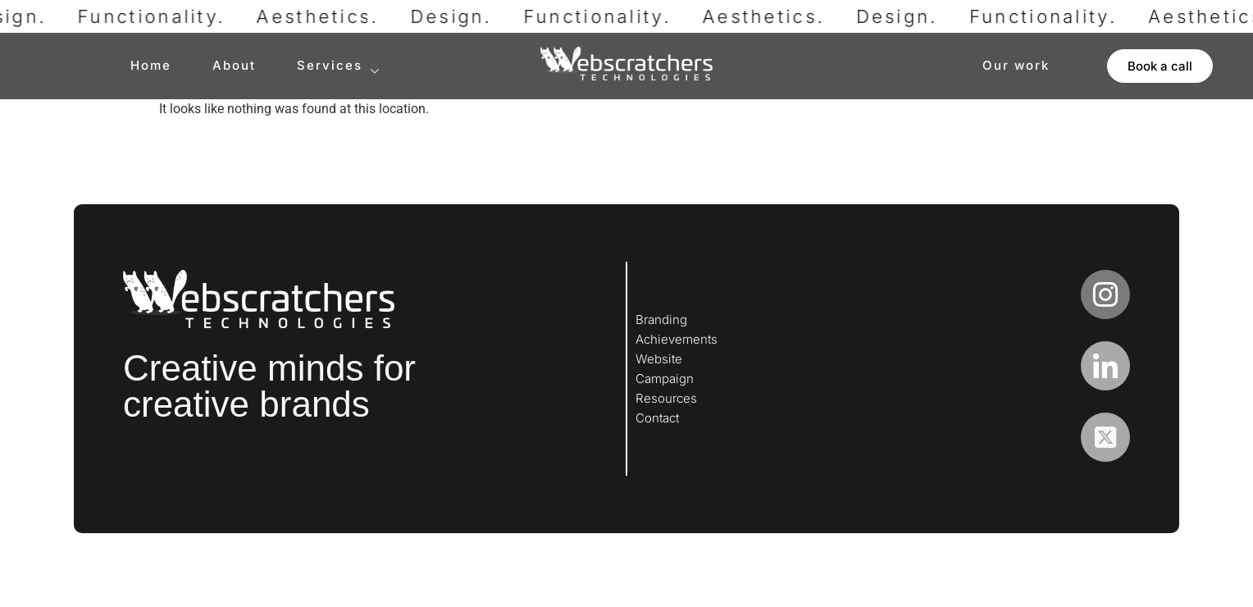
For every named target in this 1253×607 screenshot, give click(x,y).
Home (150, 65)
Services (338, 66)
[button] (1160, 66)
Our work (1016, 65)
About (234, 65)
